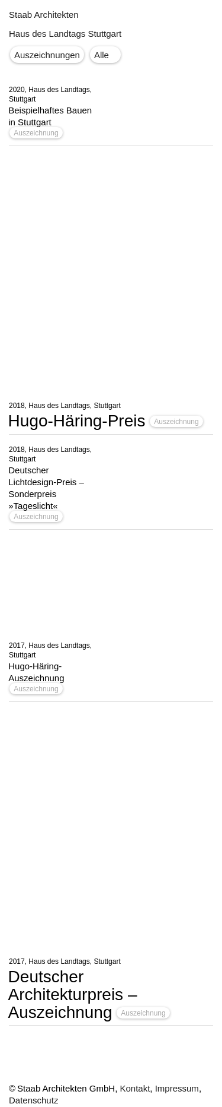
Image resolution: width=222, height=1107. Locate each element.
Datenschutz (33, 1100)
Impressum (177, 1088)
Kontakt (135, 1088)
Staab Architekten (44, 15)
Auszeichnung (36, 133)
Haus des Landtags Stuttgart (65, 34)
